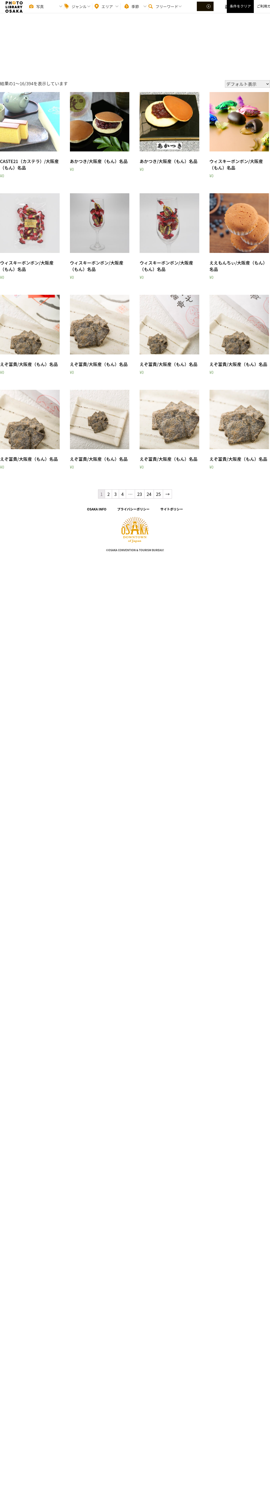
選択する (205, 11)
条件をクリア (240, 10)
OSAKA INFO (96, 509)
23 (139, 494)
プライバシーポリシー (133, 509)
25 (158, 494)
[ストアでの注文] (247, 84)
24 (149, 494)
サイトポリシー (171, 509)
